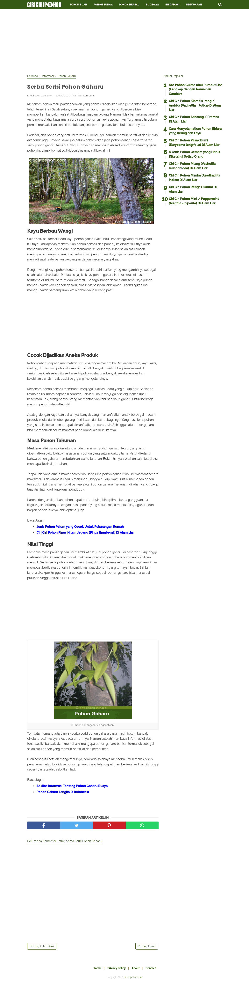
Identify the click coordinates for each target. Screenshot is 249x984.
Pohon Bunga (103, 4)
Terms (96, 968)
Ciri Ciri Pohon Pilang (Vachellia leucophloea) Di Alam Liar (192, 166)
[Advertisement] (124, 41)
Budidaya (152, 4)
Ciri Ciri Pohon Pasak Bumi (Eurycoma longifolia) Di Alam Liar (194, 142)
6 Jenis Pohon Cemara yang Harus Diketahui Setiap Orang (194, 154)
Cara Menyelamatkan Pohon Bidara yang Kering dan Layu (195, 131)
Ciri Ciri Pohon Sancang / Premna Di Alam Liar (194, 119)
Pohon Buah (78, 4)
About (136, 968)
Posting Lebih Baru (42, 946)
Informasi (172, 4)
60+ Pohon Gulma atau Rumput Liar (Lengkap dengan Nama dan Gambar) (195, 89)
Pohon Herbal (129, 4)
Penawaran (194, 4)
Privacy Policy (116, 968)
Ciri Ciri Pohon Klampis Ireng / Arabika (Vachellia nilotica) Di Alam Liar (195, 105)
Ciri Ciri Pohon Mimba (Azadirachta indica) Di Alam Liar (194, 178)
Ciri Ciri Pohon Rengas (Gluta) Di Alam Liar (193, 189)
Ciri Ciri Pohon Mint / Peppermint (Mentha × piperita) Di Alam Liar (194, 201)
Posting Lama (146, 946)
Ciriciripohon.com (133, 977)
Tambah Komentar (84, 95)
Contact (152, 968)
